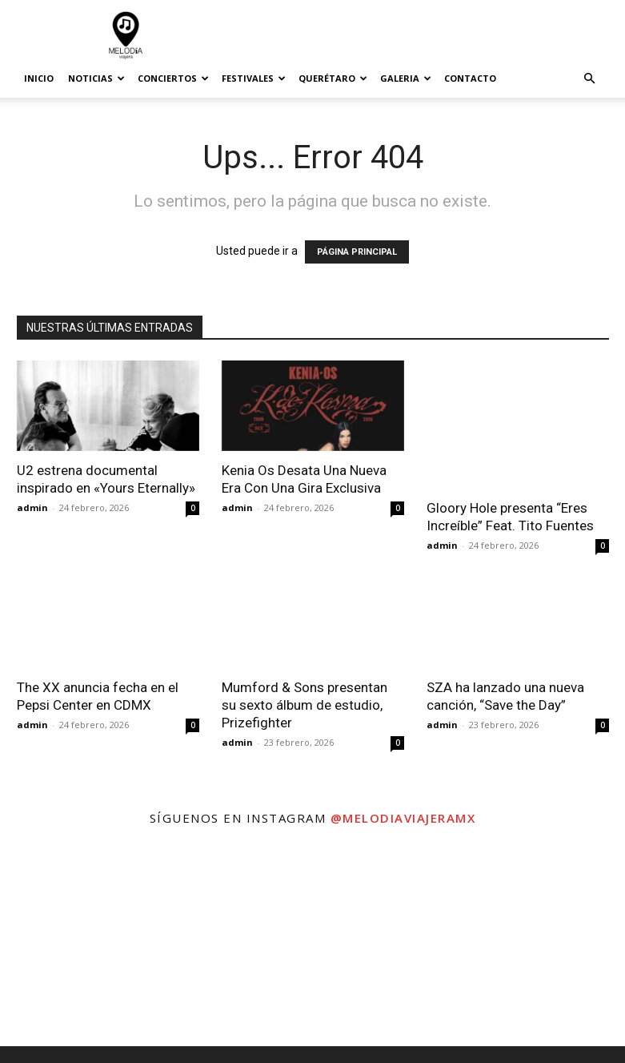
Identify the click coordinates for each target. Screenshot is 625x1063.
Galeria (405, 78)
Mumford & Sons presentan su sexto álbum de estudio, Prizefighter (304, 705)
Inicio (39, 78)
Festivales (254, 78)
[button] (590, 79)
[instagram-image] (104, 942)
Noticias (96, 78)
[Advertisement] (421, 35)
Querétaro (332, 78)
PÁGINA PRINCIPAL (357, 252)
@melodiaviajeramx (403, 818)
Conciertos (173, 78)
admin (32, 507)
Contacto (470, 78)
